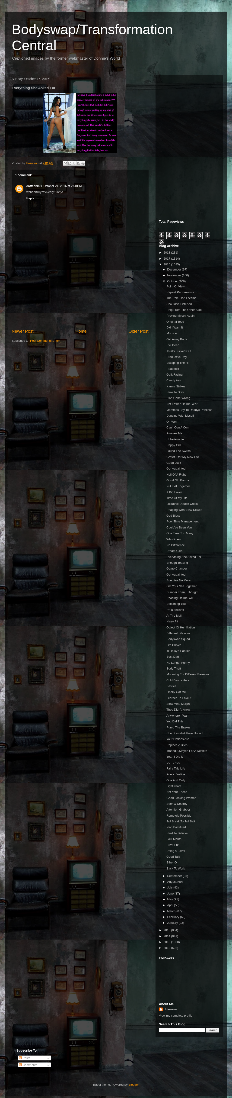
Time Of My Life (177, 498)
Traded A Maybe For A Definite (186, 751)
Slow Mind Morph (178, 703)
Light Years (173, 786)
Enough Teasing (177, 562)
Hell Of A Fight (176, 474)
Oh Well (171, 421)
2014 (167, 936)
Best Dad (172, 656)
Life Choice (173, 645)
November (174, 275)
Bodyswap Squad (178, 639)
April (170, 905)
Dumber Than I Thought (182, 592)
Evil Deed (172, 345)
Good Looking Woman (181, 798)
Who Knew (173, 539)
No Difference (175, 545)
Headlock (172, 368)
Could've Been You (179, 527)
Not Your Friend (176, 792)
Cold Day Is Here (177, 680)
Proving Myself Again (180, 315)
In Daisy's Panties (178, 651)
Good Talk (173, 856)
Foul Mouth (173, 839)
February (173, 917)
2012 (167, 948)
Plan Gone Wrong (178, 398)
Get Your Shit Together (181, 586)
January (173, 922)
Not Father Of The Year (181, 404)
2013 (167, 942)
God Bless (173, 515)
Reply (30, 198)
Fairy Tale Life (175, 768)
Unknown (170, 1009)
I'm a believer (175, 610)
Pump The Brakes (178, 727)
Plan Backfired (176, 827)
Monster (171, 333)
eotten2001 (34, 186)
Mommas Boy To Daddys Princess (189, 410)
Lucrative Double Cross (182, 504)
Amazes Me (174, 433)
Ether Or (172, 862)
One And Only (175, 780)
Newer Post (23, 331)
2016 (167, 264)
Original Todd (175, 321)
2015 (167, 930)
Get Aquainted (175, 468)
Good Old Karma (177, 480)
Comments (28, 1065)
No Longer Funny (178, 662)
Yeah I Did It (174, 756)
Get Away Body (176, 339)
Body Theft (173, 668)
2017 (167, 258)
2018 (167, 252)
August (172, 881)
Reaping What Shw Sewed (184, 510)
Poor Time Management (182, 521)
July (170, 887)
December (174, 269)
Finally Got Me (176, 692)
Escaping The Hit (177, 362)
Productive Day (176, 357)
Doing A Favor (175, 851)
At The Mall (174, 615)
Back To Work (175, 868)
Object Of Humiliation (180, 627)
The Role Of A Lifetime (181, 298)
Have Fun (172, 845)
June (171, 893)
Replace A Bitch (177, 745)
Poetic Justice (175, 774)
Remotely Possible (178, 815)
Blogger (133, 1084)
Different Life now (178, 633)
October (173, 281)
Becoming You (176, 603)
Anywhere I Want (177, 715)
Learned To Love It (178, 698)
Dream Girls (174, 551)
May (170, 899)
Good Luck (173, 462)
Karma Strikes (175, 386)
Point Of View (175, 286)
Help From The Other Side (184, 310)
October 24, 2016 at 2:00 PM (62, 186)
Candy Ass (173, 380)
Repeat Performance (180, 292)
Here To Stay (175, 392)
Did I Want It (174, 327)
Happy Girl (173, 445)
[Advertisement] (80, 299)
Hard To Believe (177, 833)
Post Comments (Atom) (45, 340)
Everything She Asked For (183, 557)
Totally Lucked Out (178, 351)
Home (81, 331)
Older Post (139, 331)
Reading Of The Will (179, 598)
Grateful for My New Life (182, 457)
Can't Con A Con (177, 427)
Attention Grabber (178, 809)
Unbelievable (175, 439)
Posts (24, 1058)
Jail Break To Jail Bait (180, 821)
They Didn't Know (178, 709)
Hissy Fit (172, 621)
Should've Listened (179, 304)
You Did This (174, 721)
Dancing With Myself (180, 415)
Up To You (173, 762)
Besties (171, 686)
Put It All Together (178, 486)
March (171, 911)
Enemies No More (178, 580)
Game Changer (176, 568)
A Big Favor (174, 492)
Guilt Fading (174, 374)
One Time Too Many (179, 533)
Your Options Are (177, 739)
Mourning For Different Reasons (187, 674)
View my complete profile (175, 1015)
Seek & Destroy (176, 803)
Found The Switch (178, 451)
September (175, 876)
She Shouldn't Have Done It (184, 733)
